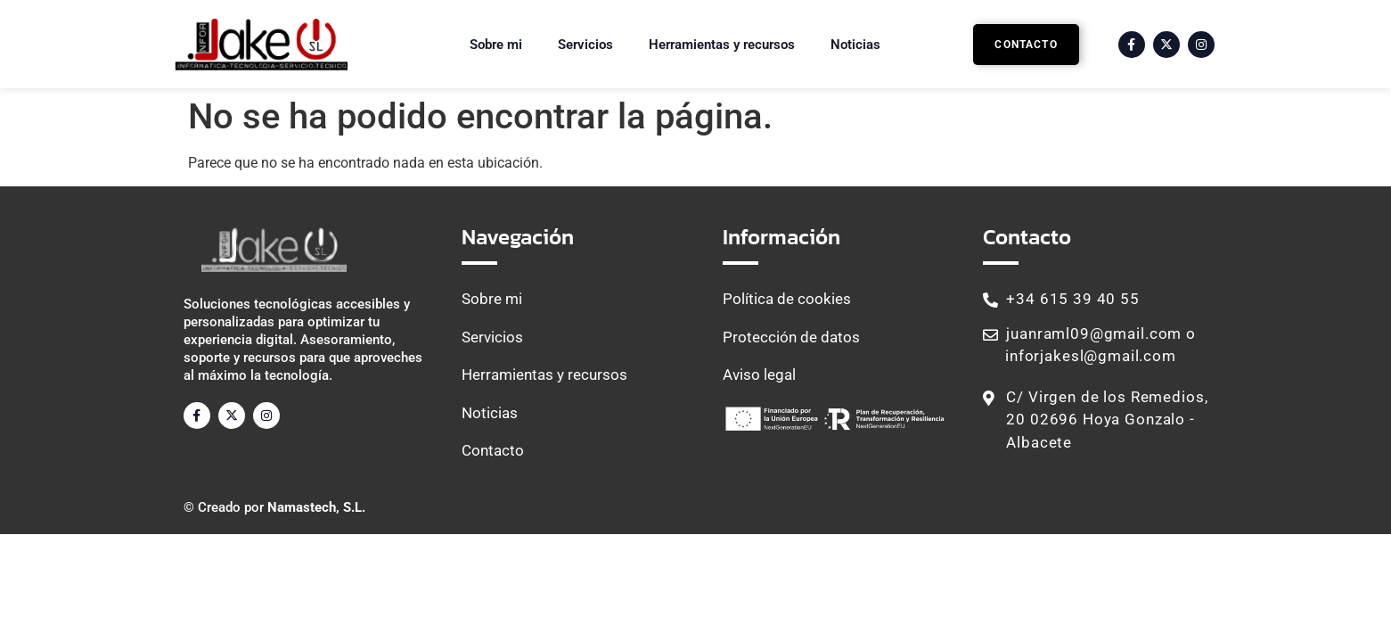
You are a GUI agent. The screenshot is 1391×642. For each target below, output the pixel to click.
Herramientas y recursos (722, 45)
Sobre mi (496, 45)
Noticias (855, 45)
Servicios (585, 45)
